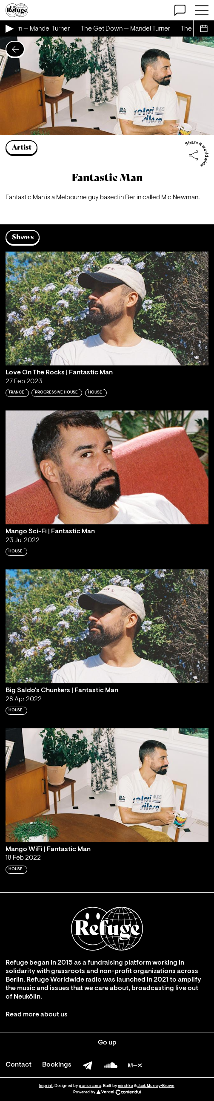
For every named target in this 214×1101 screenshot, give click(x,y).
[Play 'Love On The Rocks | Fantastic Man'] (107, 309)
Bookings (56, 1064)
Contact (18, 1064)
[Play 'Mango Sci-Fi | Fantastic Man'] (107, 467)
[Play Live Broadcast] (9, 28)
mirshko (125, 1086)
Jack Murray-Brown (155, 1086)
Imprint (46, 1086)
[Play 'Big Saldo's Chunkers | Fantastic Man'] (107, 626)
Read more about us (37, 1014)
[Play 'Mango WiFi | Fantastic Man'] (107, 785)
